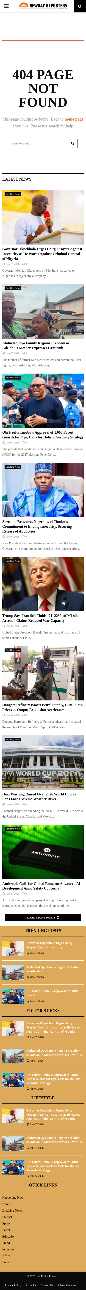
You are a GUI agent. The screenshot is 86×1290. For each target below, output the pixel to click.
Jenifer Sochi (37, 953)
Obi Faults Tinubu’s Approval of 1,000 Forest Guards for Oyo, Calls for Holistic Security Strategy (53, 1079)
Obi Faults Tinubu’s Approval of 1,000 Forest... (52, 993)
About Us (31, 1285)
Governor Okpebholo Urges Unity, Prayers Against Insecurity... (49, 945)
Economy (8, 1249)
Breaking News (13, 194)
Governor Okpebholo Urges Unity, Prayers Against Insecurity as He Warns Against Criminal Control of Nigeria (42, 254)
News (6, 1204)
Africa (6, 1256)
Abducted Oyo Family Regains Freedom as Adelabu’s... (53, 969)
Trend (6, 1243)
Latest (6, 1230)
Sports (6, 1223)
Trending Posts (43, 930)
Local (6, 1262)
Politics (7, 1217)
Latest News (16, 179)
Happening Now (12, 1197)
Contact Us (47, 1285)
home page (74, 119)
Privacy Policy (13, 1285)
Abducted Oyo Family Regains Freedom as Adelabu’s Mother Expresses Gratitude (54, 1052)
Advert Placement (67, 1285)
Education (8, 1236)
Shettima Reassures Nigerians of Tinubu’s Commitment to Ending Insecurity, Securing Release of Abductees (37, 526)
